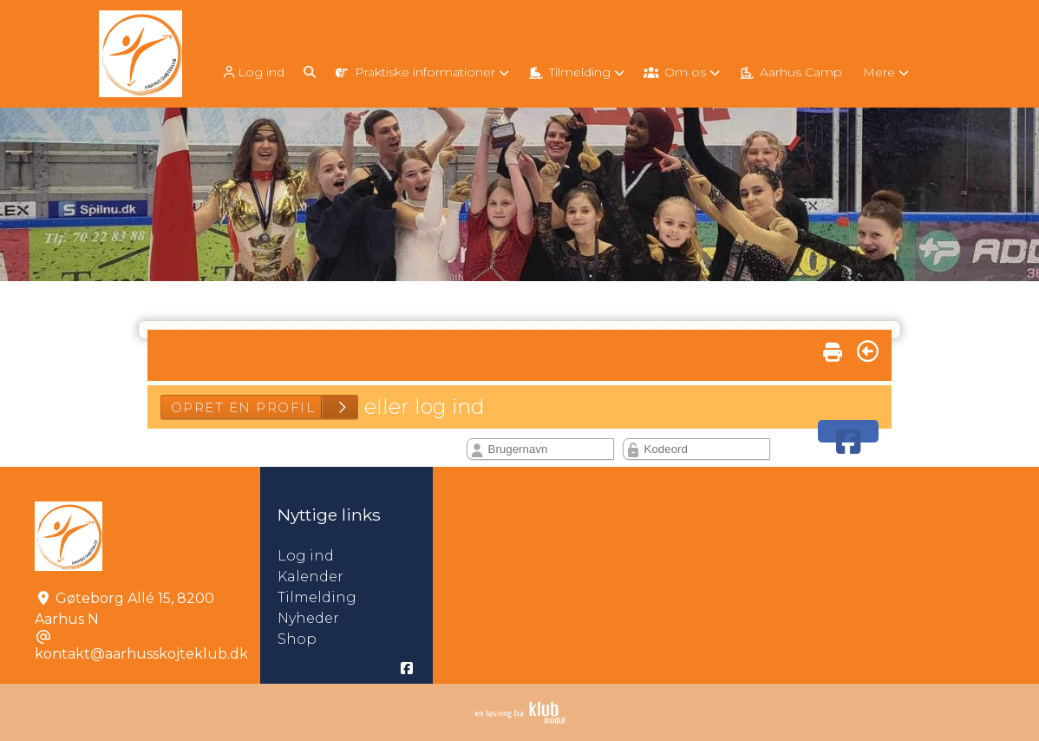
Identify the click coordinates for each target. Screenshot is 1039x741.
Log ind (252, 72)
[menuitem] (254, 71)
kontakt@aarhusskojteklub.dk (141, 654)
